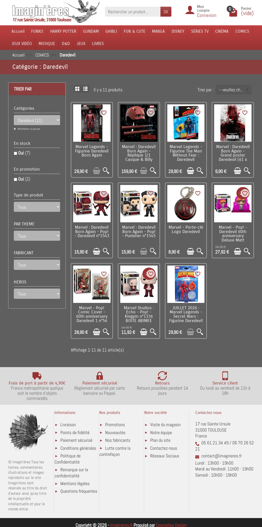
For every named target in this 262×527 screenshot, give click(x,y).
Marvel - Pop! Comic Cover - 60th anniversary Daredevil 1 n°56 (91, 314)
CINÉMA (221, 31)
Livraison (68, 424)
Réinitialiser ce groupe (28, 128)
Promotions (115, 424)
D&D (66, 43)
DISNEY (178, 31)
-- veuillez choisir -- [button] (235, 90)
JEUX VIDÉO (22, 43)
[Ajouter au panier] (97, 170)
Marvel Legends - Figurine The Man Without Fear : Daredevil (186, 153)
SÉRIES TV (200, 31)
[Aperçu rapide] (106, 170)
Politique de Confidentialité (67, 459)
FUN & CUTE (134, 31)
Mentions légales (75, 483)
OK (165, 12)
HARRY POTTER (63, 31)
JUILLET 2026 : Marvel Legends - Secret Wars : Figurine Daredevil (186, 314)
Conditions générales (78, 448)
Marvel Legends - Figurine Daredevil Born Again (91, 151)
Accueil (18, 31)
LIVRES (98, 43)
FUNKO (37, 31)
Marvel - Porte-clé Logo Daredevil (186, 229)
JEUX (81, 43)
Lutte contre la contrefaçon (114, 451)
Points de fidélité (75, 432)
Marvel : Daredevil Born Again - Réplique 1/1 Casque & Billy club (139, 155)
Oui (24, 153)
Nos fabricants (117, 440)
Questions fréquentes (78, 491)
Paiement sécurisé (76, 440)
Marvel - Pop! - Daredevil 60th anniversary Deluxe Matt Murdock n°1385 (232, 236)
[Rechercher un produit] (132, 12)
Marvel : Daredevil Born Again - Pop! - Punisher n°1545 (139, 232)
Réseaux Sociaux (164, 456)
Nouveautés (115, 432)
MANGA (158, 31)
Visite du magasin (165, 424)
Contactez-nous (163, 448)
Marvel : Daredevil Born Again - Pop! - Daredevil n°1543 (91, 232)
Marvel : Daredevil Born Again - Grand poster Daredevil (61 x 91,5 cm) (233, 155)
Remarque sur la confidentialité (71, 473)
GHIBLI (111, 31)
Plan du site (160, 440)
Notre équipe (161, 432)
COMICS (242, 31)
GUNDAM (91, 31)
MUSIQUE (47, 43)
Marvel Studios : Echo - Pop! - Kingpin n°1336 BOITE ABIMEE (139, 314)
